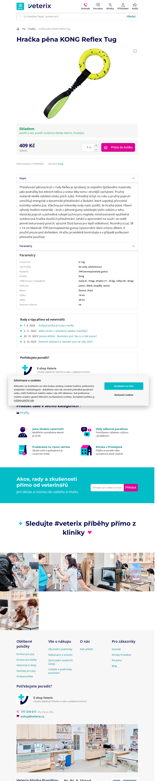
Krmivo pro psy (25, 654)
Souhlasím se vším (124, 386)
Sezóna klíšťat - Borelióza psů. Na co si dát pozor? (69, 336)
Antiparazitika (25, 676)
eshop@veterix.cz (30, 716)
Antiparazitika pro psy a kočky (57, 325)
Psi (23, 28)
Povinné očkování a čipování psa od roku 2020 (67, 341)
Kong (60, 163)
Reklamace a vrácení (60, 654)
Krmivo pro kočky (27, 659)
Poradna (117, 660)
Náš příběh (86, 649)
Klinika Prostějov (121, 654)
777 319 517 (26, 712)
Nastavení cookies (123, 395)
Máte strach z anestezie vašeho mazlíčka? (64, 331)
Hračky (32, 28)
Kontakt (116, 649)
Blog (114, 666)
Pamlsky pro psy (26, 671)
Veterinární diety (26, 665)
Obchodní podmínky (60, 649)
